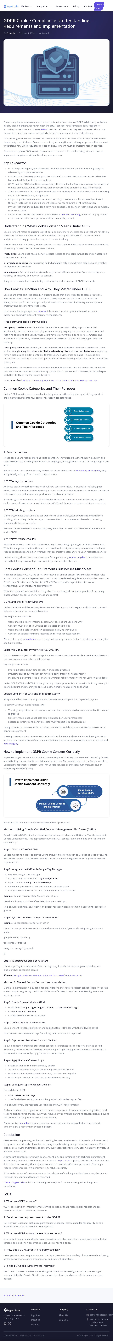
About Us (63, 1315)
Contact (88, 6)
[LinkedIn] (5, 1323)
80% (43, 129)
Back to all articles (14, 1295)
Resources (62, 6)
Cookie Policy (38, 1336)
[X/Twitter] (9, 1323)
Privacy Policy (25, 1336)
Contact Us (64, 1319)
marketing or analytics (88, 470)
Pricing (76, 6)
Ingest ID (35, 1319)
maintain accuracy (70, 214)
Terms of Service (10, 1336)
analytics (31, 639)
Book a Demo (99, 6)
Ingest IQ (35, 1315)
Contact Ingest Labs (14, 1182)
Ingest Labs (25, 1123)
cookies (42, 311)
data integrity (11, 743)
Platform (26, 6)
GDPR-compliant (77, 557)
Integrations (44, 6)
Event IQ (35, 1324)
